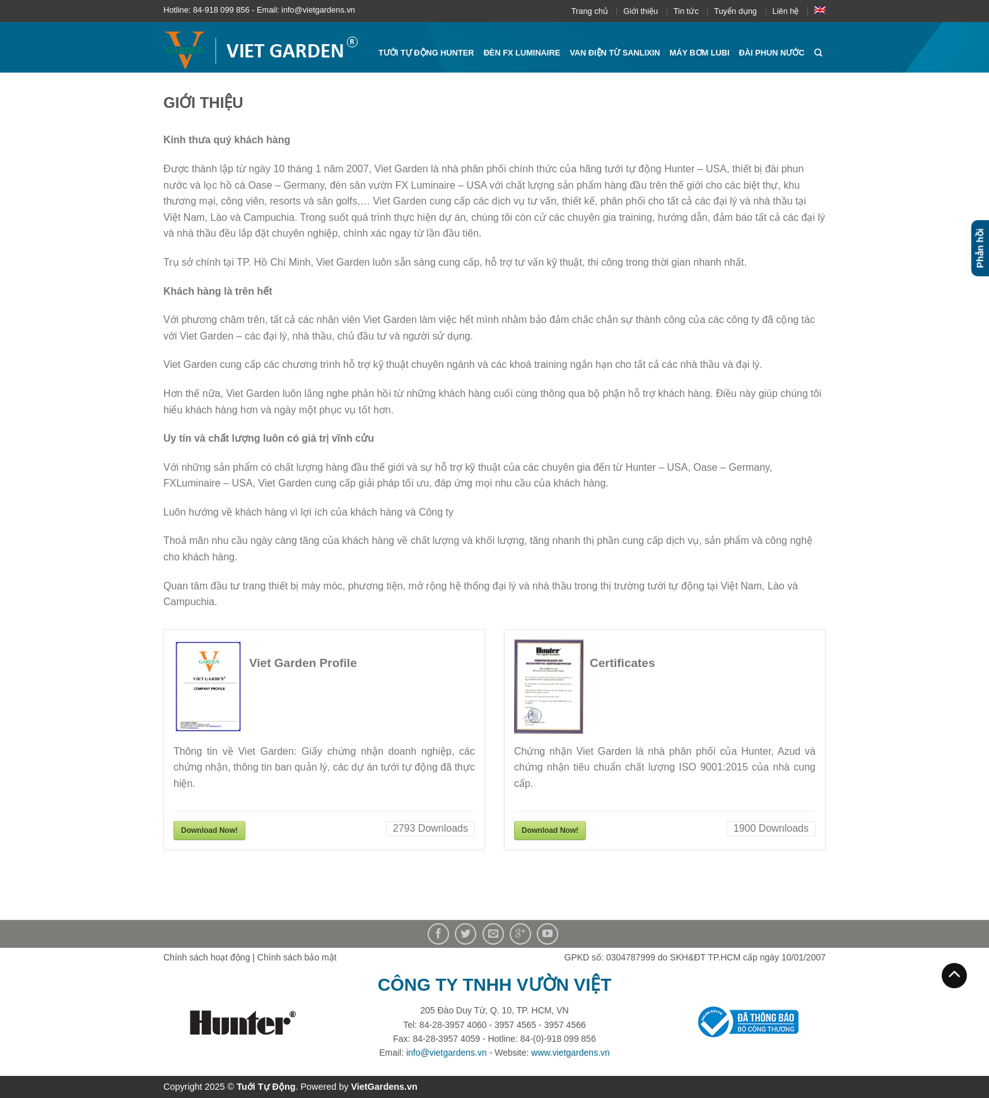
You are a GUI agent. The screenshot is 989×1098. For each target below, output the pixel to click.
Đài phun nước (772, 52)
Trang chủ (589, 11)
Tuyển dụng (735, 11)
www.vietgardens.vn (570, 1053)
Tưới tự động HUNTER (426, 52)
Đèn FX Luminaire (522, 52)
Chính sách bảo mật (297, 957)
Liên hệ (786, 11)
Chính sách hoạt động (206, 957)
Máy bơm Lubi (700, 52)
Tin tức (686, 11)
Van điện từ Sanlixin (615, 52)
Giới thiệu (640, 11)
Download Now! (209, 830)
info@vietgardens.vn (446, 1053)
